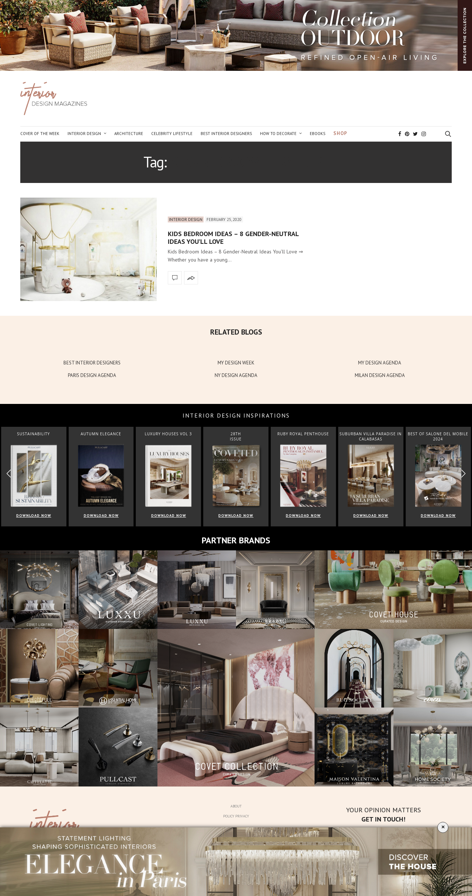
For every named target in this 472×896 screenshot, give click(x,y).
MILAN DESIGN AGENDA (380, 375)
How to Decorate (278, 133)
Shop (340, 133)
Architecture (128, 133)
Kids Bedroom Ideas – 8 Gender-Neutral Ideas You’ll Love (233, 237)
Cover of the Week (39, 133)
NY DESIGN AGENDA (236, 375)
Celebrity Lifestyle (171, 133)
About (236, 806)
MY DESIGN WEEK (236, 363)
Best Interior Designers (226, 133)
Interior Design (84, 133)
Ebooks (317, 133)
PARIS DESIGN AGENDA (92, 375)
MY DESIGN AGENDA (379, 363)
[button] (463, 473)
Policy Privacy (236, 816)
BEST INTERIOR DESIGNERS (92, 363)
